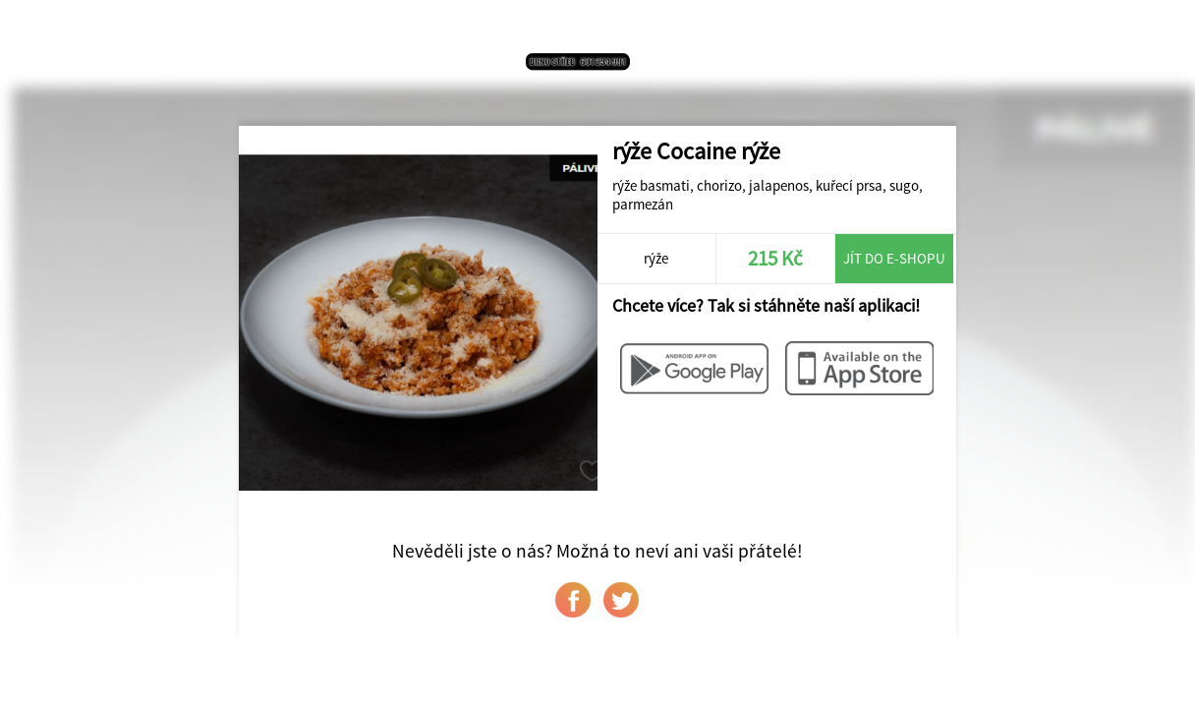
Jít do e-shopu (894, 258)
